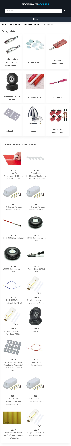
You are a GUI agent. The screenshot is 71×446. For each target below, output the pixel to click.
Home (35, 19)
